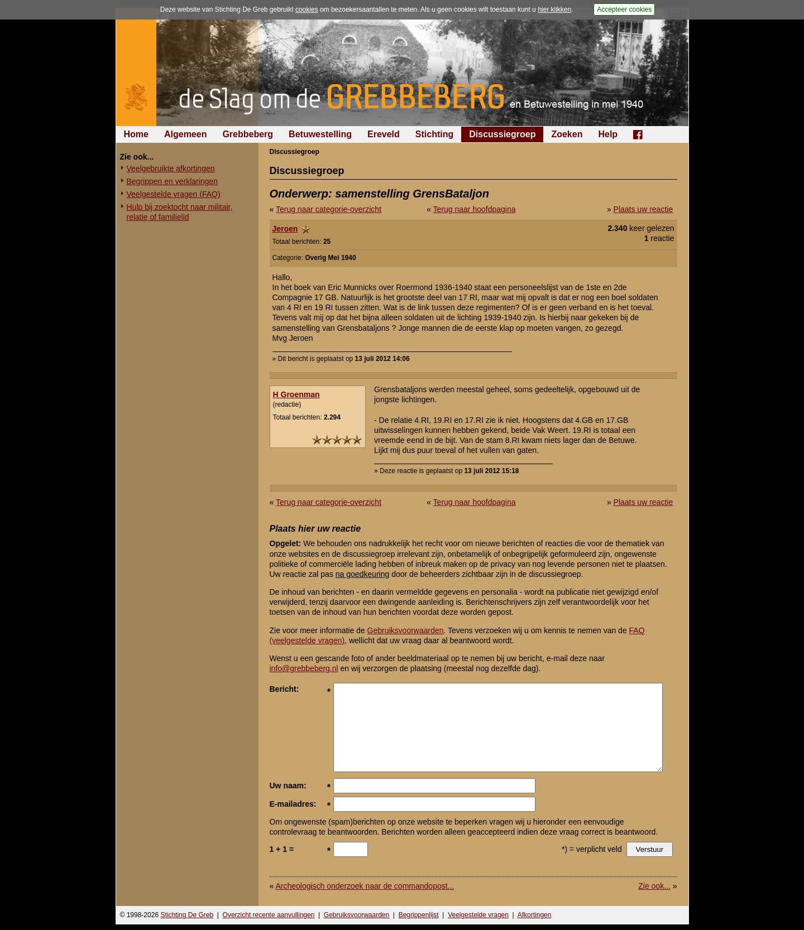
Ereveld (383, 134)
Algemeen (185, 134)
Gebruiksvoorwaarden (405, 630)
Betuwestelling (320, 134)
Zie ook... (654, 885)
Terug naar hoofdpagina (474, 209)
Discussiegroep (502, 134)
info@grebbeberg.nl (304, 668)
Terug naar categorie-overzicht (328, 209)
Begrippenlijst (419, 915)
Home (136, 134)
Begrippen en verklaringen (172, 181)
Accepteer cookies (624, 9)
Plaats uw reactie (643, 209)
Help (608, 134)
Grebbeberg (247, 134)
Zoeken (566, 134)
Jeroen (285, 228)
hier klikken (554, 9)
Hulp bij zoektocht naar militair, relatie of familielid (180, 212)
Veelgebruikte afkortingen (171, 168)
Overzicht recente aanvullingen (269, 915)
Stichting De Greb (186, 915)
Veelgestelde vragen (478, 915)
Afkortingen (535, 915)
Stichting (434, 134)
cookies (306, 9)
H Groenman (296, 394)
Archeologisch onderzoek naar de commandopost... (364, 885)
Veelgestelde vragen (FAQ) (174, 194)
